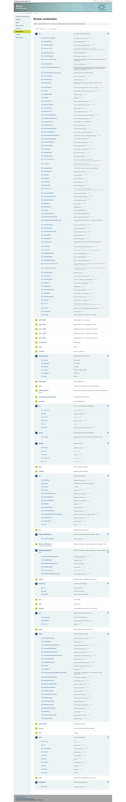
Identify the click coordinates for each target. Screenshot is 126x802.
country (45, 786)
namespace (46, 178)
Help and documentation (22, 16)
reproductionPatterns (49, 510)
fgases (41, 432)
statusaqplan (46, 293)
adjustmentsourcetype (49, 38)
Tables (17, 22)
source (45, 454)
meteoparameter (47, 152)
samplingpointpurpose (49, 260)
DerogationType (47, 560)
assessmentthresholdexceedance (52, 72)
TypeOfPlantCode (47, 567)
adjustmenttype (47, 41)
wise (40, 777)
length (45, 755)
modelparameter (47, 168)
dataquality (42, 381)
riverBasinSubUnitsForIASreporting (52, 514)
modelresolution (47, 171)
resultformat (46, 246)
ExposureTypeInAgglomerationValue (52, 655)
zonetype (45, 314)
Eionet (22, 13)
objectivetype (46, 185)
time (44, 765)
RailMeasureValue (48, 697)
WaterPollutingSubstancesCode (51, 573)
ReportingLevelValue (48, 701)
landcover (42, 583)
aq (39, 33)
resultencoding (47, 242)
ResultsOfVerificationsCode (50, 563)
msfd (40, 629)
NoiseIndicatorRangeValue (50, 677)
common (41, 351)
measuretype (46, 149)
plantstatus (46, 620)
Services (18, 34)
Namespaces (19, 37)
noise (40, 634)
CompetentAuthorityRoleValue (51, 645)
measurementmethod (48, 142)
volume (45, 772)
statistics (45, 762)
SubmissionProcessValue (50, 715)
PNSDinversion (47, 206)
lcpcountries (46, 617)
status (45, 376)
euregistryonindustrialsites (47, 397)
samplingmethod (47, 256)
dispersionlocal (47, 101)
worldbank (42, 782)
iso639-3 (45, 665)
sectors (45, 624)
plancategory (46, 203)
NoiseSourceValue (48, 690)
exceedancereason (48, 125)
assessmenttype (47, 76)
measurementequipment (49, 138)
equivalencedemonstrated (50, 118)
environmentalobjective (49, 115)
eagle (44, 591)
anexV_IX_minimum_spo (49, 59)
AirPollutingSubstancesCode (50, 556)
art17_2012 (42, 333)
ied (40, 530)
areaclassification (48, 64)
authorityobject (47, 83)
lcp (40, 613)
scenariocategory (47, 272)
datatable (45, 97)
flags (44, 413)
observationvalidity (48, 193)
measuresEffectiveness (49, 493)
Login (96, 1)
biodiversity (42, 342)
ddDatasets (46, 363)
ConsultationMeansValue (49, 648)
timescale (45, 300)
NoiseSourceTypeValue (49, 687)
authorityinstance (48, 79)
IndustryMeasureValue (49, 662)
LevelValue (46, 669)
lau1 (40, 599)
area (44, 745)
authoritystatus (47, 87)
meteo (45, 758)
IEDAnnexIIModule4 (45, 550)
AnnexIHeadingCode (48, 538)
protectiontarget (47, 228)
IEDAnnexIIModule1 (45, 534)
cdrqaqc (45, 90)
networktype (46, 181)
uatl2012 (45, 594)
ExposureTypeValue (48, 658)
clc (44, 588)
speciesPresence (47, 517)
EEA (22, 1)
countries (45, 437)
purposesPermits (47, 507)
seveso (41, 728)
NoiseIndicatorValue (48, 680)
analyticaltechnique (48, 56)
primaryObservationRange (50, 216)
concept (45, 447)
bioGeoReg (46, 480)
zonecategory (47, 311)
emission (45, 752)
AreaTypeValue (47, 641)
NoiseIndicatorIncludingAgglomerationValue (54, 672)
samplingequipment (48, 253)
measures (46, 490)
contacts (45, 360)
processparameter (48, 224)
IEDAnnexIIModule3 (45, 544)
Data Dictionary (28, 13)
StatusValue (46, 711)
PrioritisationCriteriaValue (50, 694)
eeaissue (45, 370)
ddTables (45, 366)
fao (40, 406)
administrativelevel (48, 45)
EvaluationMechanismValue (50, 652)
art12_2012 (42, 320)
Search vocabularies (40, 28)
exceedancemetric (48, 121)
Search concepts (53, 28)
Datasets (18, 19)
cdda (40, 347)
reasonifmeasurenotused (49, 231)
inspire (41, 579)
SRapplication (47, 286)
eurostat (41, 401)
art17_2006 (42, 329)
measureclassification (49, 132)
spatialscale (46, 282)
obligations (46, 373)
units (44, 524)
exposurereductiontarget (49, 128)
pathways (45, 503)
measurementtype (48, 145)
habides (41, 471)
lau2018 (41, 608)
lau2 (40, 604)
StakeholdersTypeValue (49, 708)
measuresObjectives (48, 500)
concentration (47, 748)
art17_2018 (42, 338)
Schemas (18, 28)
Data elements (20, 25)
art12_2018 (42, 324)
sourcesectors (47, 276)
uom (40, 737)
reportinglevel (47, 235)
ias (40, 476)
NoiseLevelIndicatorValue (50, 684)
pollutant (45, 210)
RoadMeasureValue (48, 704)
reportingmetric (47, 238)
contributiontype (47, 94)
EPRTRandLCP (44, 390)
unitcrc (45, 427)
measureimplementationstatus (51, 135)
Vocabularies (19, 31)
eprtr (40, 386)
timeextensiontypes (48, 296)
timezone (45, 308)
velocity (45, 769)
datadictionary (43, 356)
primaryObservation (48, 213)
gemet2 (41, 443)
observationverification (49, 196)
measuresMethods (48, 497)
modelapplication (47, 156)
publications (43, 724)
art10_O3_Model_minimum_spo (51, 67)
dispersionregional (48, 104)
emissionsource (47, 111)
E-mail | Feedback (21, 797)
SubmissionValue (47, 718)
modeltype (46, 174)
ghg (40, 467)
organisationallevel (48, 200)
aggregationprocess (48, 52)
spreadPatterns (47, 521)
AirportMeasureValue (48, 638)
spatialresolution (47, 279)
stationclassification (48, 289)
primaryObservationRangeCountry (52, 220)
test (40, 733)
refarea (45, 420)
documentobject (47, 108)
